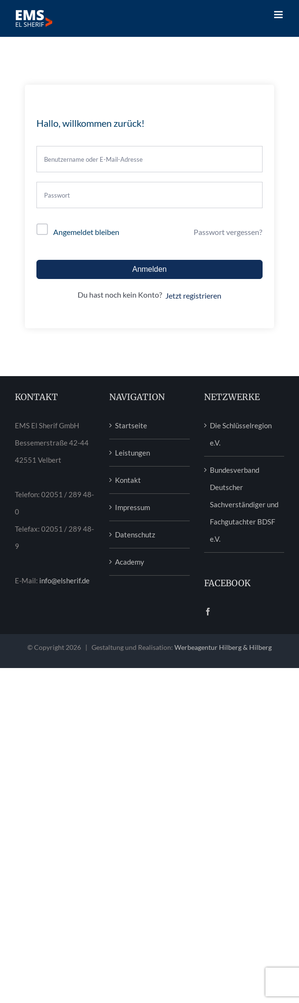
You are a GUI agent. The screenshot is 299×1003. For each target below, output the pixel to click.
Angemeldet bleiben (86, 231)
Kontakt (128, 480)
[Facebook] (208, 611)
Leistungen (132, 452)
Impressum (132, 507)
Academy (129, 561)
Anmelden (149, 269)
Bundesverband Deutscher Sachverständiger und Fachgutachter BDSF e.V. (244, 504)
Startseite (131, 425)
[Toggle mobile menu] (279, 15)
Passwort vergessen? (228, 231)
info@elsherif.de (64, 580)
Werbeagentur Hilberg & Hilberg (223, 647)
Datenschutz (135, 534)
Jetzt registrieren (193, 295)
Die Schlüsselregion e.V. (241, 434)
